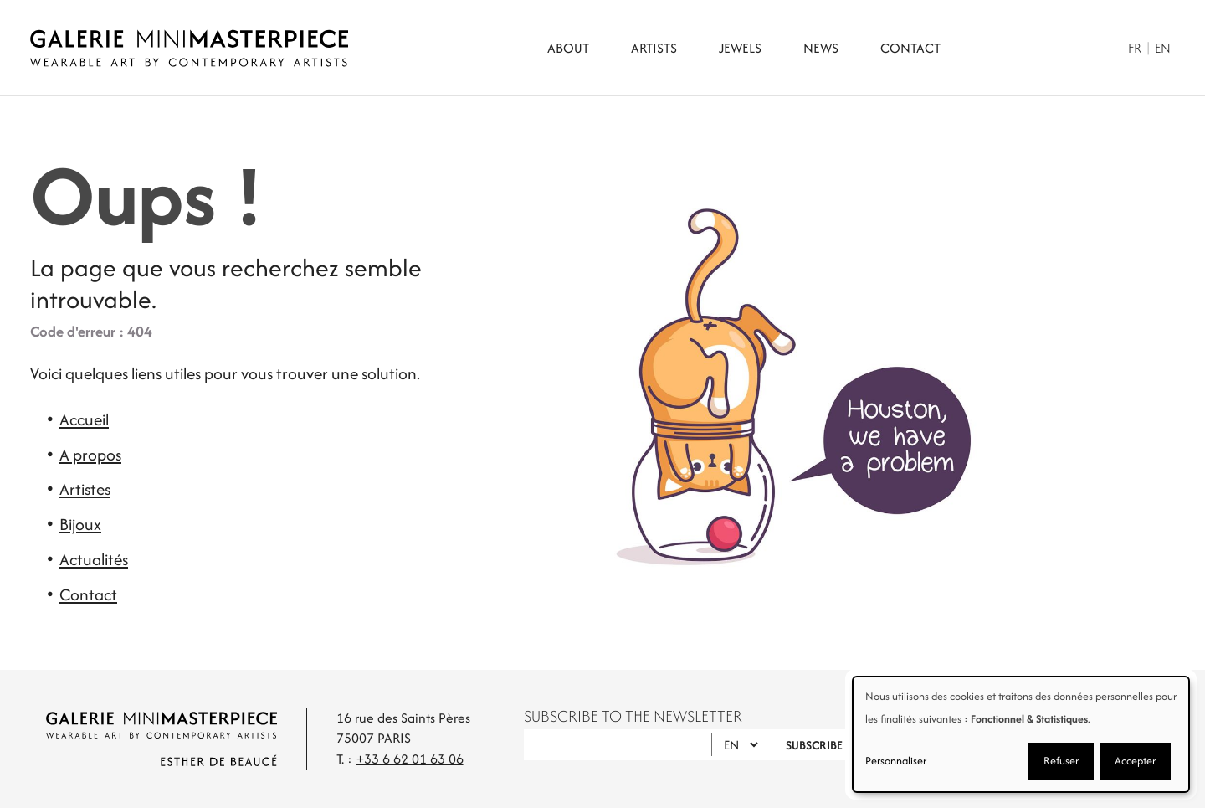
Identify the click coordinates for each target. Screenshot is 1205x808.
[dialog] (1021, 734)
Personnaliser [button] (895, 761)
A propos (90, 454)
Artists (654, 48)
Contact (910, 48)
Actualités (93, 559)
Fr (1134, 48)
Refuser (1061, 761)
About (568, 48)
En (1163, 48)
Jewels (740, 48)
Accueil (84, 419)
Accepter (1135, 761)
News (820, 48)
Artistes (84, 489)
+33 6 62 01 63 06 (410, 759)
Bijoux (80, 524)
